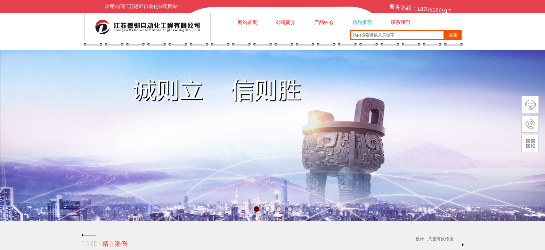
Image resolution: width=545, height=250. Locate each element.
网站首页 (247, 22)
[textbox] (397, 35)
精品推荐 (362, 22)
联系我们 (400, 22)
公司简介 (285, 22)
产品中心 (324, 22)
